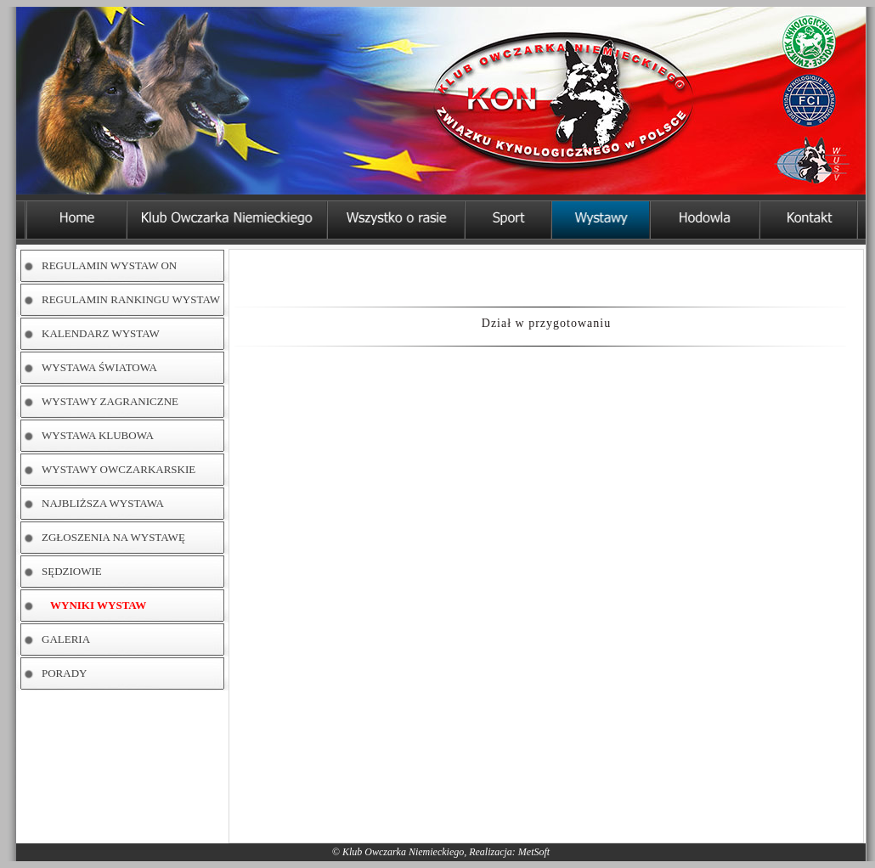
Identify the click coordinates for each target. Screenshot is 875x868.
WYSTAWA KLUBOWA (98, 435)
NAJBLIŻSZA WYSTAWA (103, 503)
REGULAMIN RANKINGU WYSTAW (131, 299)
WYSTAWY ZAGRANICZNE (110, 401)
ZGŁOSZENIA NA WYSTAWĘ (113, 537)
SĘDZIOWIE (72, 571)
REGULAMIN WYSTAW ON (109, 265)
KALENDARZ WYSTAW (101, 333)
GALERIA (66, 639)
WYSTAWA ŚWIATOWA (99, 367)
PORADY (64, 673)
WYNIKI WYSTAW (98, 605)
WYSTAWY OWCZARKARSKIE (118, 469)
